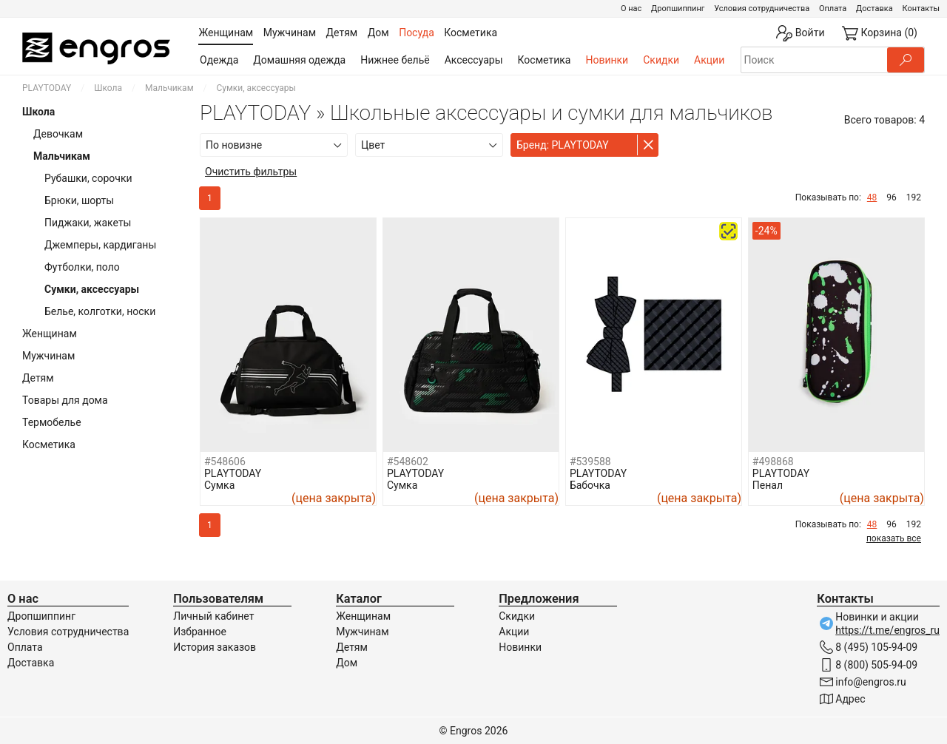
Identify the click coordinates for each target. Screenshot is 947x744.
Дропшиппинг (677, 8)
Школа (108, 88)
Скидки (661, 60)
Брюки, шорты (79, 200)
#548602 (407, 461)
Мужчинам (48, 356)
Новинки (606, 60)
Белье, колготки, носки (99, 311)
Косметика (544, 60)
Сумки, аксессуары (91, 289)
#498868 (773, 461)
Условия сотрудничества (761, 8)
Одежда (219, 60)
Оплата (832, 8)
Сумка (219, 485)
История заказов (214, 647)
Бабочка (590, 485)
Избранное (199, 632)
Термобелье (51, 422)
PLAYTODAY (46, 88)
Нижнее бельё (394, 60)
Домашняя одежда (299, 60)
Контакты (921, 8)
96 (891, 197)
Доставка (874, 8)
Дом (346, 663)
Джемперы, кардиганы (100, 245)
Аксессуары (474, 60)
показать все (893, 538)
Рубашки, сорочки (88, 178)
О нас (631, 8)
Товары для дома (65, 400)
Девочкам (58, 134)
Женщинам (49, 333)
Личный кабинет (213, 616)
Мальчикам (169, 88)
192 (913, 197)
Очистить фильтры (251, 171)
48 (872, 197)
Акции (709, 60)
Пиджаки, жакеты (87, 223)
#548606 (225, 461)
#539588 (590, 461)
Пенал (767, 485)
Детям (38, 378)
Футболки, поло (82, 267)
